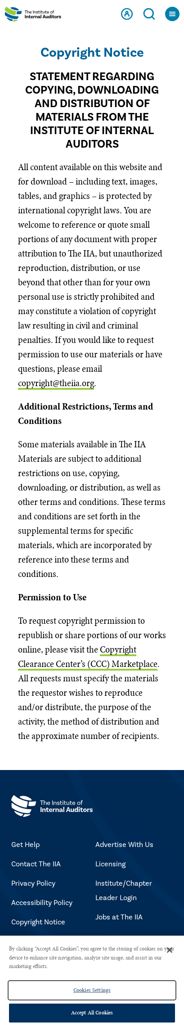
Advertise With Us (124, 844)
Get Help (25, 844)
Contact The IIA (36, 864)
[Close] (170, 950)
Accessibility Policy (41, 902)
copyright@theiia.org (56, 383)
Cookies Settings (92, 990)
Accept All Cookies (92, 1013)
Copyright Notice (38, 922)
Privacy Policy (33, 883)
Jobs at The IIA (119, 917)
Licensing (110, 864)
